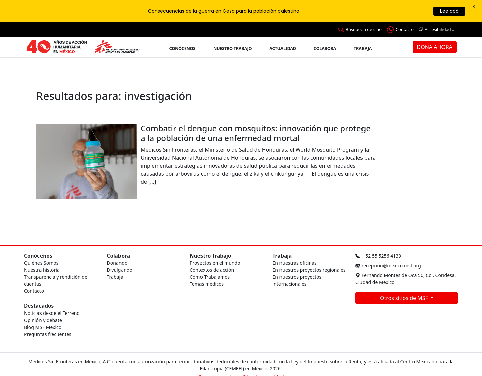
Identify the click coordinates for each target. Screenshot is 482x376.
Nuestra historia (42, 270)
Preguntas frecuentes (47, 334)
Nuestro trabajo (232, 48)
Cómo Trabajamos (210, 277)
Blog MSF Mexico (42, 327)
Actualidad (282, 48)
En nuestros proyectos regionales (309, 270)
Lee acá (449, 11)
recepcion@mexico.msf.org (388, 265)
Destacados (39, 305)
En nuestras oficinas (295, 263)
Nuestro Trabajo (210, 255)
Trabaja (363, 48)
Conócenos (182, 48)
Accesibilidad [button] (435, 29)
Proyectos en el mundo (215, 263)
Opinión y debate (43, 320)
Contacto (34, 291)
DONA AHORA (434, 47)
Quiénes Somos (41, 263)
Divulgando (119, 270)
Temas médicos (207, 284)
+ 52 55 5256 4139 (378, 256)
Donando (117, 263)
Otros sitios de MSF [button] (404, 298)
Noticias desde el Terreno (52, 313)
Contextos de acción (212, 270)
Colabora (325, 48)
